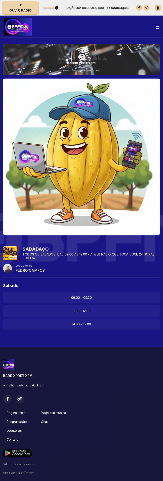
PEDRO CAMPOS (30, 270)
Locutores (14, 430)
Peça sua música (53, 413)
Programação (17, 422)
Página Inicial (16, 413)
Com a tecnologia (18, 472)
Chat (44, 422)
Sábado (10, 285)
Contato (12, 439)
